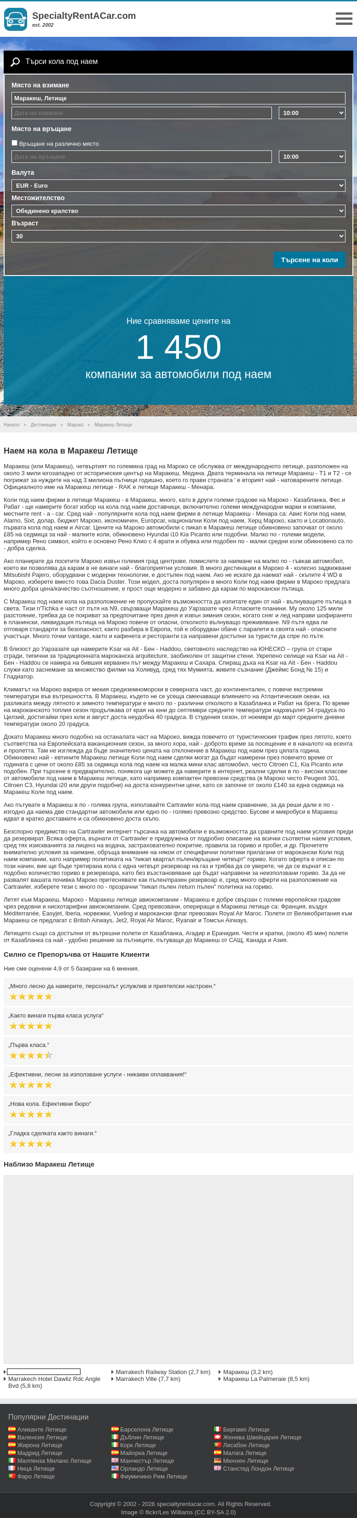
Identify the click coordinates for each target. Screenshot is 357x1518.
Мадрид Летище (40, 1452)
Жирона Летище (40, 1445)
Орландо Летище (144, 1468)
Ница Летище (36, 1468)
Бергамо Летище (246, 1429)
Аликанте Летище (42, 1429)
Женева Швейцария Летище (262, 1437)
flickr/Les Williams (169, 1512)
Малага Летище (245, 1452)
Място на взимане (40, 85)
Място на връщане (41, 128)
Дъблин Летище (142, 1437)
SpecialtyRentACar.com (84, 16)
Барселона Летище (146, 1429)
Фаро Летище (36, 1476)
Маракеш (236, 1371)
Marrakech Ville (136, 1378)
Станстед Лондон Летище (258, 1468)
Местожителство (38, 197)
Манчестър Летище (147, 1460)
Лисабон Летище (246, 1445)
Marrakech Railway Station (151, 1371)
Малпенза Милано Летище (54, 1460)
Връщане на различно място (59, 143)
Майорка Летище (143, 1452)
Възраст (25, 223)
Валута (23, 172)
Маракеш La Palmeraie (254, 1378)
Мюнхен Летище (245, 1460)
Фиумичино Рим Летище (154, 1476)
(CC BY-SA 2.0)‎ (215, 1512)
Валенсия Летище (42, 1437)
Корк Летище (138, 1445)
